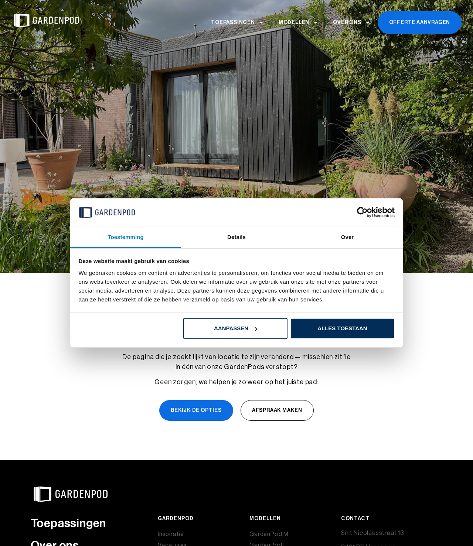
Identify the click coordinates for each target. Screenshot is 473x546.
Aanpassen (235, 328)
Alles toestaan (342, 328)
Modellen (298, 22)
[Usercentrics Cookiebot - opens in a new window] (362, 212)
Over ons (351, 22)
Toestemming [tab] (126, 237)
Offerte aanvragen (419, 22)
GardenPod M (269, 534)
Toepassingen (237, 22)
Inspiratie (171, 534)
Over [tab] (347, 237)
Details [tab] (236, 237)
